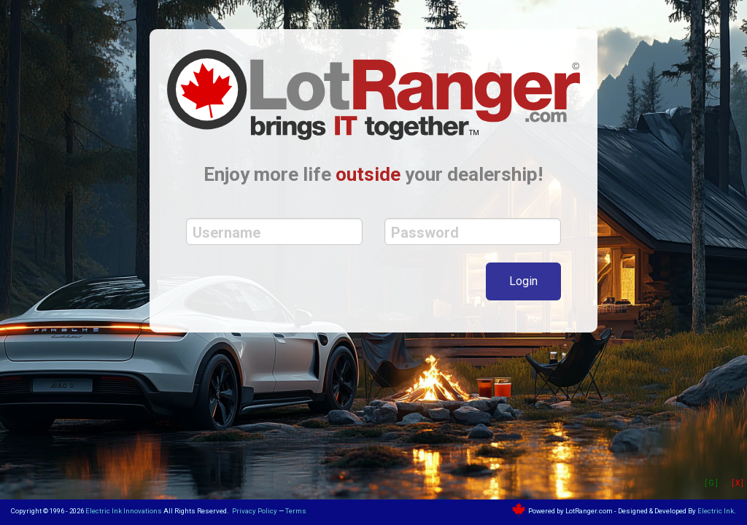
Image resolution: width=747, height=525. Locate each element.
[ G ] (711, 483)
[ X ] (737, 483)
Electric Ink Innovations (123, 511)
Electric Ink (715, 511)
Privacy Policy (254, 511)
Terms (295, 511)
